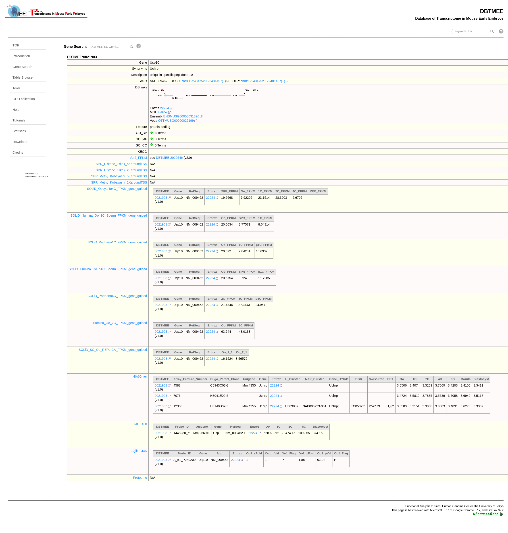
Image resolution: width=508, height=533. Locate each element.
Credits (17, 152)
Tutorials (18, 120)
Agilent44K (139, 451)
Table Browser (23, 77)
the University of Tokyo (489, 506)
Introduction (21, 56)
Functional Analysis (423, 506)
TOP (15, 45)
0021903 (161, 197)
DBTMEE (492, 11)
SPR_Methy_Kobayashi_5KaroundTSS (119, 176)
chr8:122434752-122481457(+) (203, 81)
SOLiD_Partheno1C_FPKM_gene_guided (117, 242)
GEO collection (23, 99)
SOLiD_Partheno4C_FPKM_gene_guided (117, 296)
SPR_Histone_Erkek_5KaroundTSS (121, 164)
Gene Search (22, 67)
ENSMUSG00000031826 (181, 116)
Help (15, 109)
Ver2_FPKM (138, 157)
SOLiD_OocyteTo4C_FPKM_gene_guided (117, 188)
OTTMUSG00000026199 (176, 120)
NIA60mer (140, 376)
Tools (16, 88)
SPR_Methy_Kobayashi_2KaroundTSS (119, 182)
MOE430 (140, 424)
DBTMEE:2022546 (169, 157)
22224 (164, 108)
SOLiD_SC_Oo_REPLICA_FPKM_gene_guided (113, 349)
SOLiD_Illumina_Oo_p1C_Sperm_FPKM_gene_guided (108, 269)
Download (19, 142)
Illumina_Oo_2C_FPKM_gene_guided (120, 323)
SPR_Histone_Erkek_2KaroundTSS (121, 170)
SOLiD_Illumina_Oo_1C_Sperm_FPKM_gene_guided (108, 215)
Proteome (140, 477)
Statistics (19, 131)
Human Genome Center (457, 506)
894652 (162, 112)
